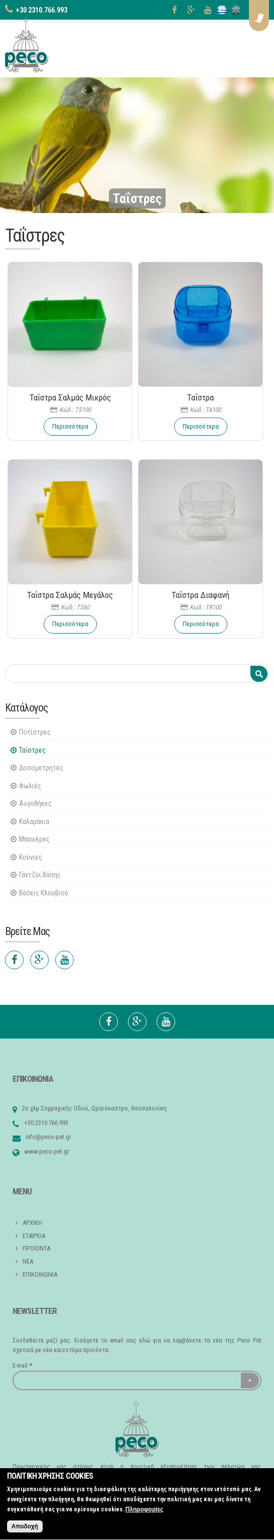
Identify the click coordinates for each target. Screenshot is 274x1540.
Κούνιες (30, 857)
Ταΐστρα (200, 397)
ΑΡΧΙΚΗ (32, 1222)
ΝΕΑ (28, 1261)
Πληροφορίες (144, 1514)
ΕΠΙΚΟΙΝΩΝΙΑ (40, 1274)
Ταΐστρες (32, 750)
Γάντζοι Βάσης (40, 875)
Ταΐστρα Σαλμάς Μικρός (70, 397)
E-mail (22, 1365)
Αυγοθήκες (35, 803)
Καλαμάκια (34, 821)
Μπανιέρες (34, 839)
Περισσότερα (70, 426)
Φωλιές (30, 786)
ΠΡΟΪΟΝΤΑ (36, 1248)
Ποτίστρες (35, 732)
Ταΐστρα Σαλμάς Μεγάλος (70, 595)
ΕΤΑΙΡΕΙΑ (34, 1236)
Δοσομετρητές (41, 768)
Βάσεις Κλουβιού (43, 893)
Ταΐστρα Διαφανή (200, 595)
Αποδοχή (25, 1531)
